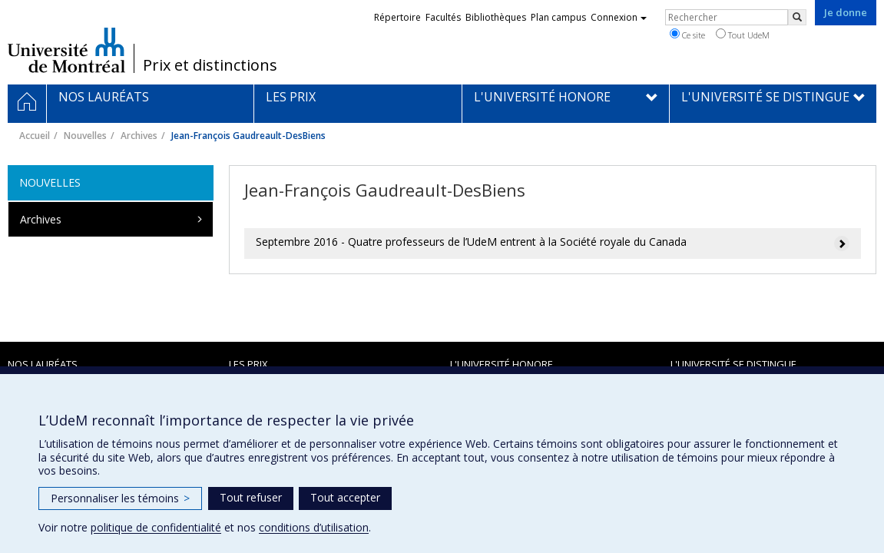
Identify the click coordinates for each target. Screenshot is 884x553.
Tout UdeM (743, 34)
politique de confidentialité (156, 527)
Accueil (34, 135)
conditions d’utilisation (314, 527)
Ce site (687, 34)
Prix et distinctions (210, 65)
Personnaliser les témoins (120, 498)
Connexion (619, 17)
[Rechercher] (797, 17)
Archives (139, 135)
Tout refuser (251, 497)
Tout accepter (345, 497)
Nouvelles (85, 135)
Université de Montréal (66, 50)
